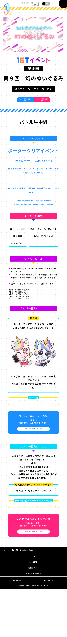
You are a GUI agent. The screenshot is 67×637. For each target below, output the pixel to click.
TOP (33, 573)
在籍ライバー (33, 590)
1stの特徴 (33, 582)
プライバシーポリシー (50, 607)
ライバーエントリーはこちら (33, 442)
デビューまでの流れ (33, 599)
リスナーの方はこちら (46, 102)
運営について (17, 607)
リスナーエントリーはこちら (33, 546)
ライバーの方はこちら (21, 102)
